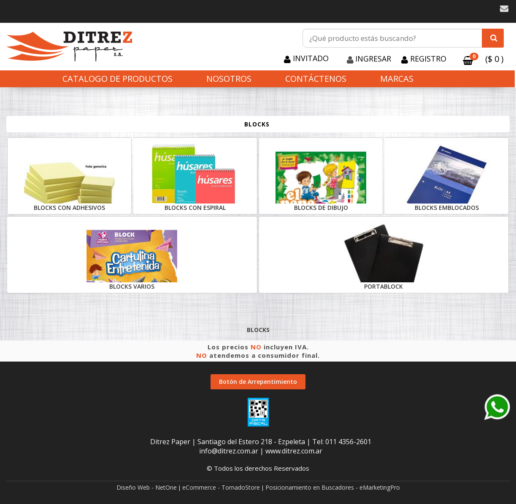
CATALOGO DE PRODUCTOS (117, 78)
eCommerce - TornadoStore (221, 487)
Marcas (396, 78)
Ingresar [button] (373, 59)
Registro (427, 59)
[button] (504, 8)
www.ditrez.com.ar (293, 451)
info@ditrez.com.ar (228, 451)
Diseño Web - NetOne (146, 487)
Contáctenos (315, 78)
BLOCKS (257, 124)
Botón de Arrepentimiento (258, 382)
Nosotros (228, 78)
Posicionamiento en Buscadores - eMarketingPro (332, 487)
